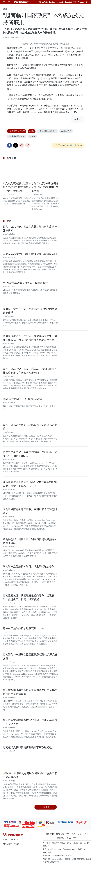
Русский (81, 2)
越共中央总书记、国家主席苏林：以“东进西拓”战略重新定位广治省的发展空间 (29, 370)
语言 (80, 834)
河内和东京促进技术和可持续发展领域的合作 (28, 566)
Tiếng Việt (43, 2)
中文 (74, 2)
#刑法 (31, 131)
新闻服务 (61, 838)
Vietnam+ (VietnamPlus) (21, 2)
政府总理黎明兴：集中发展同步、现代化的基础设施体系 (30, 310)
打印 (21, 145)
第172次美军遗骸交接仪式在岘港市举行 (25, 282)
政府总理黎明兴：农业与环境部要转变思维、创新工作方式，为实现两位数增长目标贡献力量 (30, 338)
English (52, 2)
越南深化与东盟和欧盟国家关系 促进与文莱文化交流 (30, 656)
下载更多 (45, 807)
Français (60, 2)
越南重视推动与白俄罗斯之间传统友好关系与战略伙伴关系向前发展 (30, 692)
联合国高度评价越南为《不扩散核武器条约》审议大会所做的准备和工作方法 (30, 484)
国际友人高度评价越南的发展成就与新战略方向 (30, 253)
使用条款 (60, 834)
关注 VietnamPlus (61, 145)
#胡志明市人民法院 (17, 131)
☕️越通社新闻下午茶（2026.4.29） (23, 398)
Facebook (9, 145)
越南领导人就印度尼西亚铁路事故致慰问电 (27, 747)
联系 (75, 838)
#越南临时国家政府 (17, 136)
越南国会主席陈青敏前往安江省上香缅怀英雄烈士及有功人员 (30, 722)
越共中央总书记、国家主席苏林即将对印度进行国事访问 (30, 228)
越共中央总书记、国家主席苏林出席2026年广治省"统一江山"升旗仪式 (30, 454)
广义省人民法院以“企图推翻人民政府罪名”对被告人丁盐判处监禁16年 (17, 187)
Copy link (27, 145)
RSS (67, 834)
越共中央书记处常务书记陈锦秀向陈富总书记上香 (30, 426)
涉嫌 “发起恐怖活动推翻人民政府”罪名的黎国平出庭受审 (46, 187)
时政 (5, 9)
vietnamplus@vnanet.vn (62, 855)
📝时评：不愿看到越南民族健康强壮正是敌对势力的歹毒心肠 (30, 775)
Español (68, 2)
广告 (69, 838)
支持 (73, 834)
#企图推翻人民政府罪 (47, 131)
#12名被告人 (66, 131)
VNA (86, 834)
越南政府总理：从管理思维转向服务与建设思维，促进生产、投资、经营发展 (28, 597)
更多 (9, 221)
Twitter (15, 145)
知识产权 (50, 834)
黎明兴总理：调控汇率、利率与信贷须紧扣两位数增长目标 (30, 541)
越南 (32, 136)
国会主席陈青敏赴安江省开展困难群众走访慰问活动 (30, 511)
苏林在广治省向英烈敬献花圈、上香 (23, 628)
